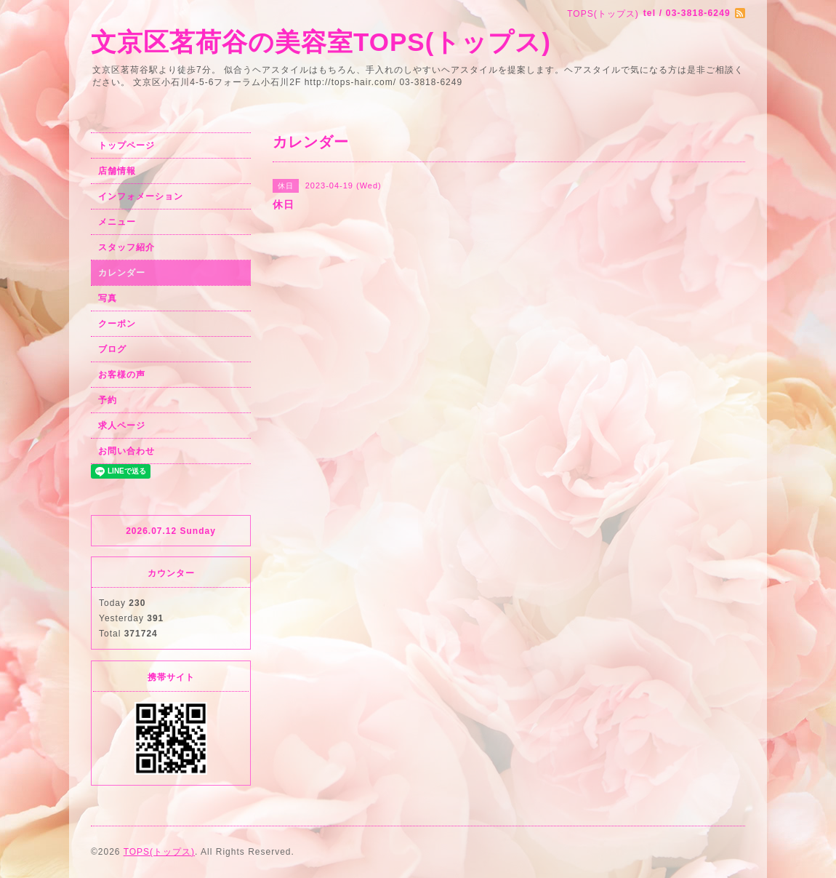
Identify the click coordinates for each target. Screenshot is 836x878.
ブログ (112, 349)
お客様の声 (121, 375)
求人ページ (121, 425)
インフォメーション (140, 196)
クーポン (117, 324)
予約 (107, 400)
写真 (107, 298)
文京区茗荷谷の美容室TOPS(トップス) (321, 42)
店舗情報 (117, 171)
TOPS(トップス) (159, 852)
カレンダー (121, 273)
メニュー (117, 222)
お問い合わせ (126, 451)
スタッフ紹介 (126, 247)
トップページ (126, 145)
